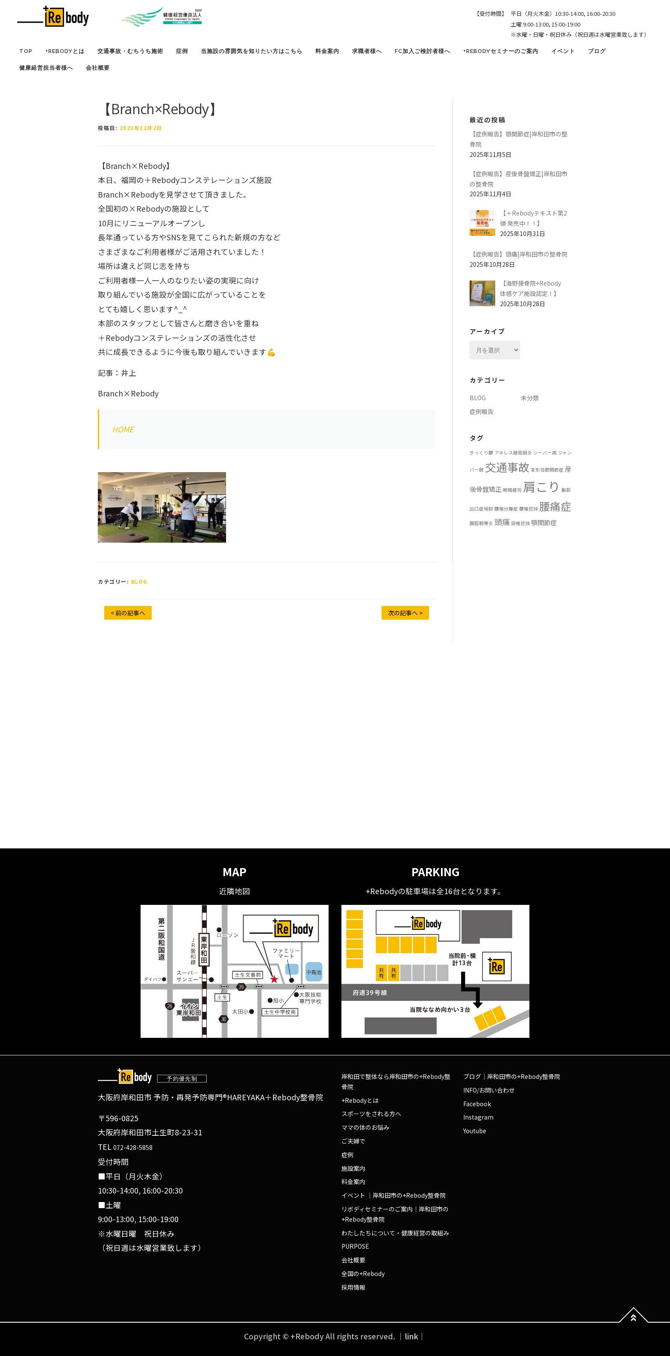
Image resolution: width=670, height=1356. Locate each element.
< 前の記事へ (128, 613)
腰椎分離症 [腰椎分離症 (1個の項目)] (506, 508)
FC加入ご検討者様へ (422, 51)
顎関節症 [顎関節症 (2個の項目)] (544, 522)
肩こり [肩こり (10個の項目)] (541, 486)
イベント (563, 51)
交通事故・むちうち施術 (130, 51)
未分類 (530, 397)
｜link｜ (411, 1336)
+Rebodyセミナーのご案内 (500, 51)
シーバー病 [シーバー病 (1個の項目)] (545, 452)
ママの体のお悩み (365, 1127)
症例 (182, 51)
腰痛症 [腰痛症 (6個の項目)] (555, 506)
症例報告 (482, 411)
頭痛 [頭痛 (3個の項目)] (502, 521)
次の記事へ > (405, 613)
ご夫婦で (353, 1141)
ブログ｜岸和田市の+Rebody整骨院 (511, 1076)
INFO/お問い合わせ (489, 1090)
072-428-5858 (133, 1147)
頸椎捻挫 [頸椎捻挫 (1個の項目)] (520, 523)
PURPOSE (355, 1246)
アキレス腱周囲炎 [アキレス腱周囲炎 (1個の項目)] (513, 452)
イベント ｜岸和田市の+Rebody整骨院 (393, 1195)
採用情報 (353, 1287)
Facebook (477, 1103)
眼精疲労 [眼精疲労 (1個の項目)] (512, 490)
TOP (25, 51)
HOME (122, 429)
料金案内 (327, 51)
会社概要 (98, 68)
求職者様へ (367, 51)
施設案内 (353, 1168)
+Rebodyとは (65, 51)
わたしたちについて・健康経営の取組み (395, 1233)
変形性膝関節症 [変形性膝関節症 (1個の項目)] (547, 470)
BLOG (139, 581)
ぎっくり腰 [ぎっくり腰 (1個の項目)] (481, 452)
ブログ (597, 51)
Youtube (474, 1130)
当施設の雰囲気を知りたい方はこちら (252, 51)
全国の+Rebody (363, 1273)
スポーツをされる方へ (371, 1113)
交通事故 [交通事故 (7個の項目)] (507, 467)
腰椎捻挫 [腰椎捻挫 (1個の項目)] (528, 508)
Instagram (478, 1117)
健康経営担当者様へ (46, 68)
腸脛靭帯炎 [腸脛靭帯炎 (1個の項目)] (481, 523)
